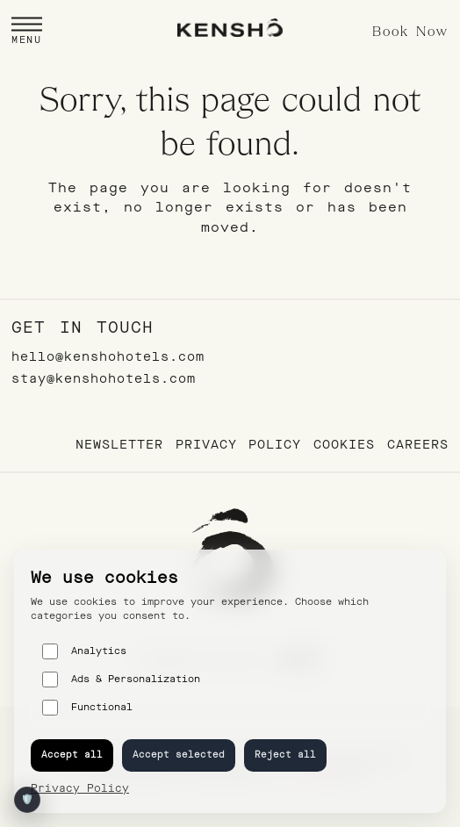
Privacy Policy (238, 444)
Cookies (344, 444)
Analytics (84, 651)
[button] (26, 32)
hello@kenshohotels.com (108, 357)
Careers (418, 444)
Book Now (410, 32)
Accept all (72, 754)
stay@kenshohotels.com (103, 378)
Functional (87, 708)
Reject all (285, 754)
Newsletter (119, 444)
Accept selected (179, 754)
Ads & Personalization (121, 679)
